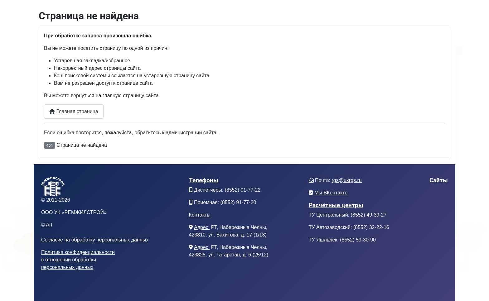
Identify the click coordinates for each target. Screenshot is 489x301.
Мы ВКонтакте (330, 192)
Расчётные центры (336, 205)
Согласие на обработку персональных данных (94, 239)
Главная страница (73, 111)
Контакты (200, 214)
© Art (46, 224)
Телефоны (203, 180)
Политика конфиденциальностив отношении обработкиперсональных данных (78, 260)
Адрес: (202, 227)
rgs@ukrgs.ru (346, 180)
